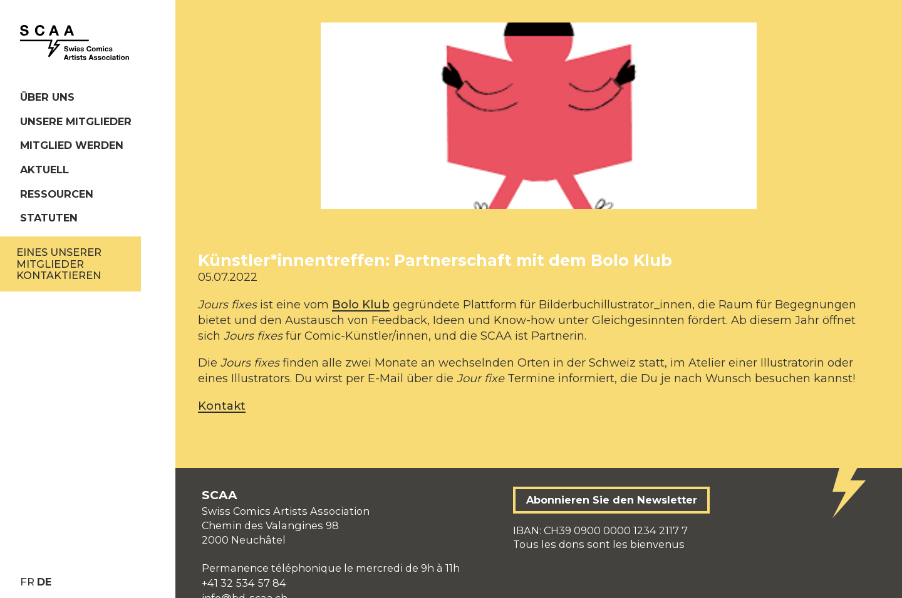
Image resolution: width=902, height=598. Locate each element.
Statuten (49, 217)
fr (27, 581)
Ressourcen (56, 194)
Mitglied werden (71, 145)
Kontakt (222, 406)
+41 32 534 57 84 (244, 583)
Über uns (47, 97)
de (44, 581)
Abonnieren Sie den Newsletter (611, 500)
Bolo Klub (361, 305)
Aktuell (44, 169)
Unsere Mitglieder (76, 121)
